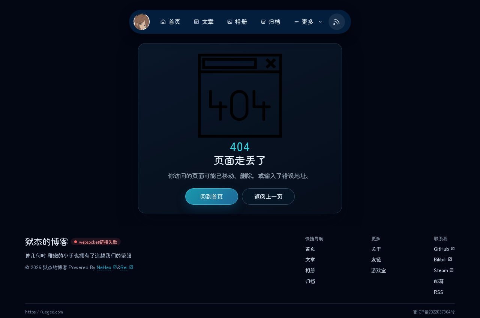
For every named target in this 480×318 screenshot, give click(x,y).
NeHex (104, 267)
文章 (204, 22)
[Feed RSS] (336, 22)
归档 (270, 22)
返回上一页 (268, 197)
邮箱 (439, 281)
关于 (376, 249)
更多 (308, 22)
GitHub (441, 249)
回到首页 (211, 197)
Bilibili (440, 259)
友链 (376, 259)
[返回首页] (142, 22)
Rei (124, 267)
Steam (441, 270)
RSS (438, 292)
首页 (170, 22)
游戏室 (378, 270)
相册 (237, 22)
